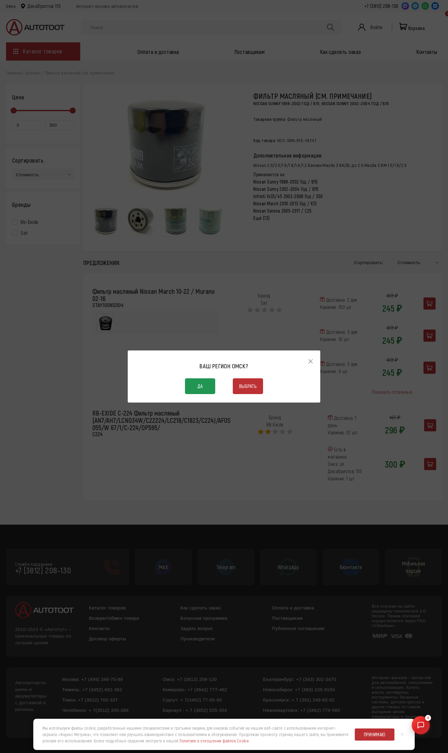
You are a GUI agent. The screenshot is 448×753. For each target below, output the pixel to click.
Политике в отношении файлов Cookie (214, 740)
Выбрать (248, 386)
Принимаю (375, 734)
